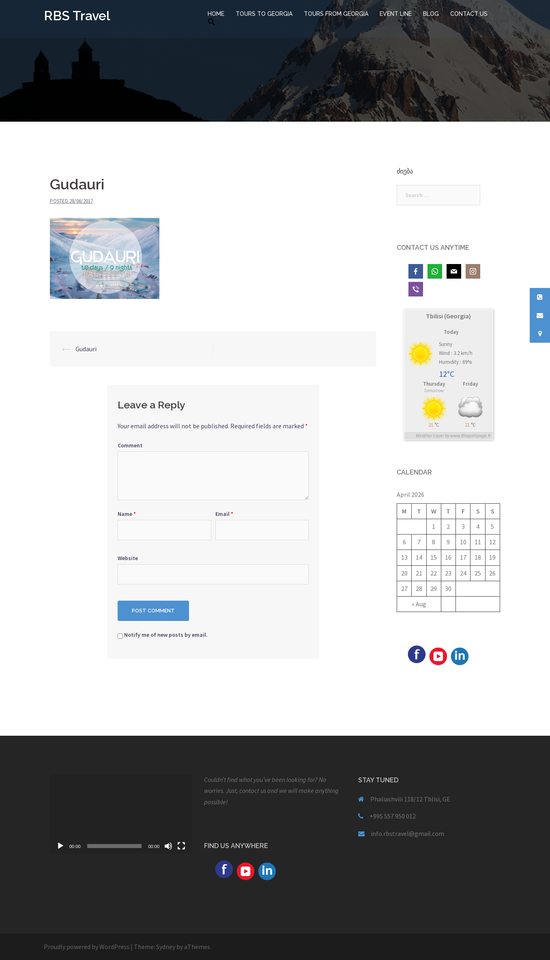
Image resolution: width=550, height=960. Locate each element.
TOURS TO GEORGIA (264, 14)
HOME (216, 14)
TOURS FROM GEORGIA (336, 14)
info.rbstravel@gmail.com (407, 833)
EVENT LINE (396, 14)
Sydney (165, 947)
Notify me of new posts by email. (166, 634)
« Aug (419, 604)
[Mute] (168, 846)
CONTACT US (469, 14)
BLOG (431, 14)
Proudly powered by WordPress (86, 947)
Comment (130, 445)
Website (128, 558)
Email (224, 514)
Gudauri (86, 349)
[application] (121, 814)
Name (127, 514)
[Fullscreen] (181, 846)
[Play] (60, 846)
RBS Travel (77, 15)
